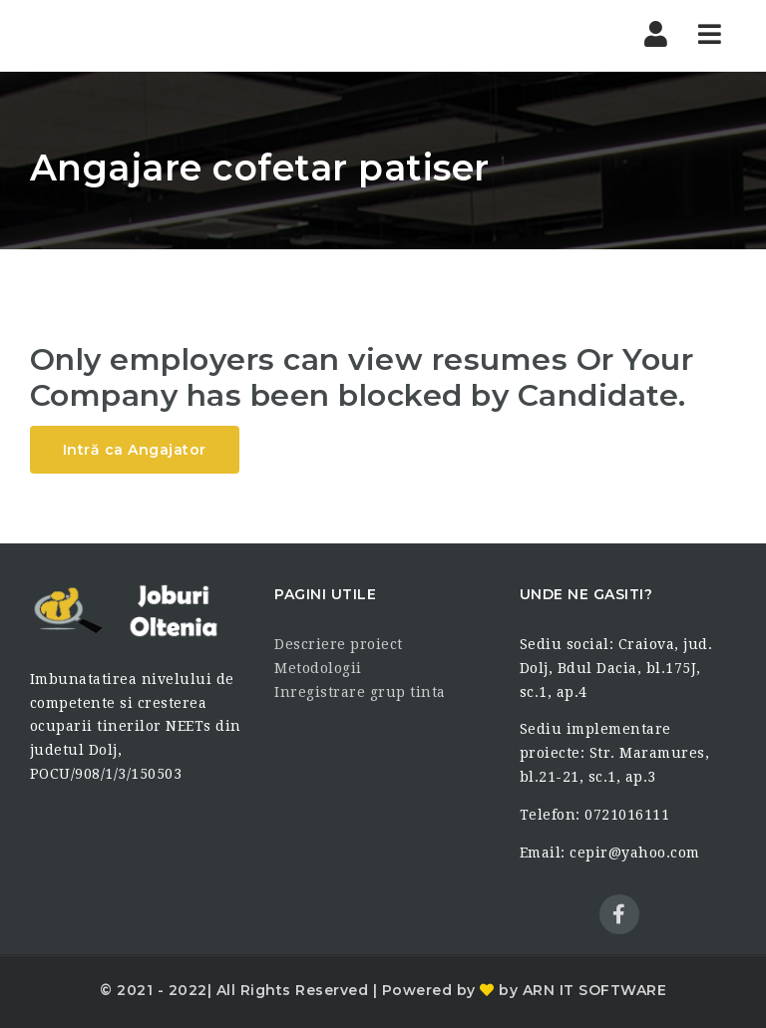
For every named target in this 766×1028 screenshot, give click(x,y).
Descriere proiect (338, 644)
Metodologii (318, 668)
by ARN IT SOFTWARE (581, 990)
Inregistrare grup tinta (360, 692)
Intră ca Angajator (134, 450)
